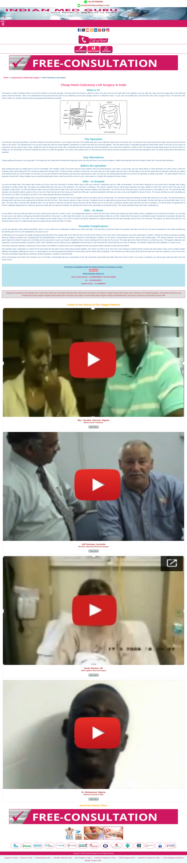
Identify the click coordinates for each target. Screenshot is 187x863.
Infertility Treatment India (63, 858)
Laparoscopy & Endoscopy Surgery (25, 78)
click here (93, 270)
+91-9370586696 (95, 2)
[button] (93, 427)
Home (6, 78)
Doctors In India (26, 858)
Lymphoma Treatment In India (149, 858)
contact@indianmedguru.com (95, 5)
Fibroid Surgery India (126, 858)
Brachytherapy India (42, 858)
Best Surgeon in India (83, 858)
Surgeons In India (11, 858)
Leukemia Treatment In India (104, 858)
